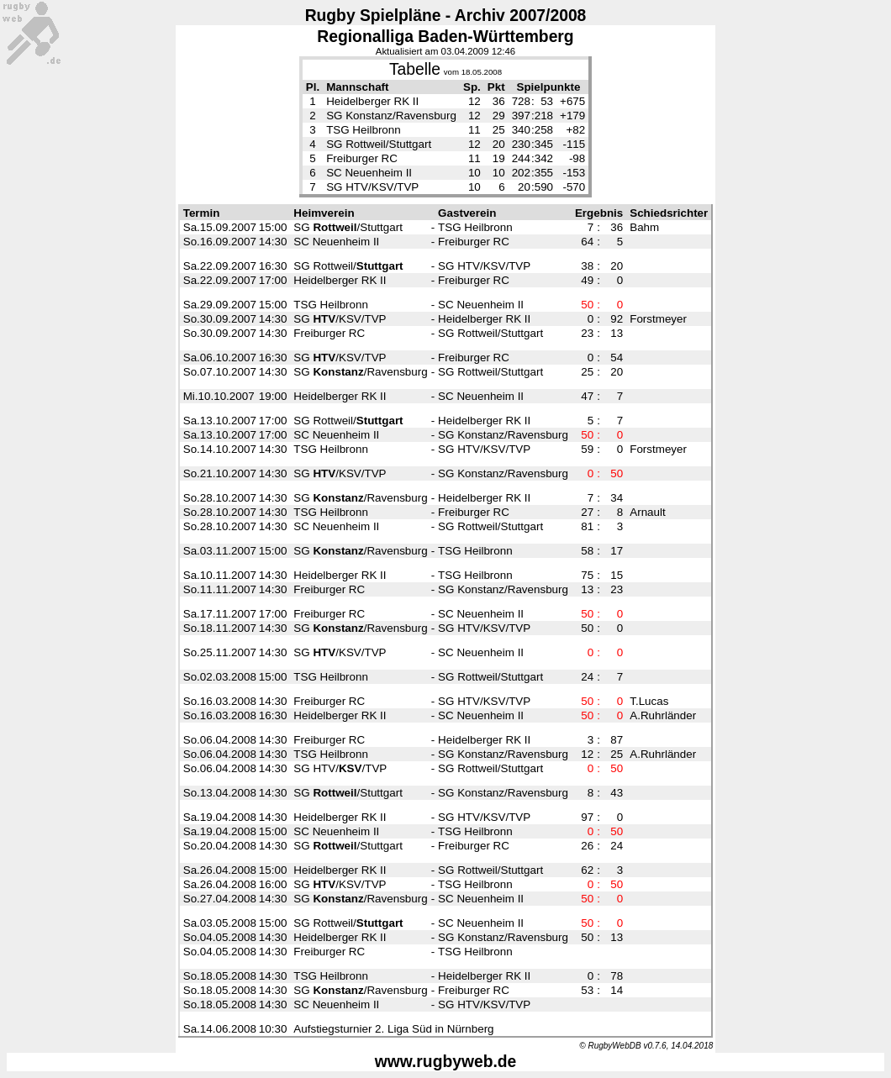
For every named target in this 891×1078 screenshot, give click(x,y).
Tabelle (414, 69)
